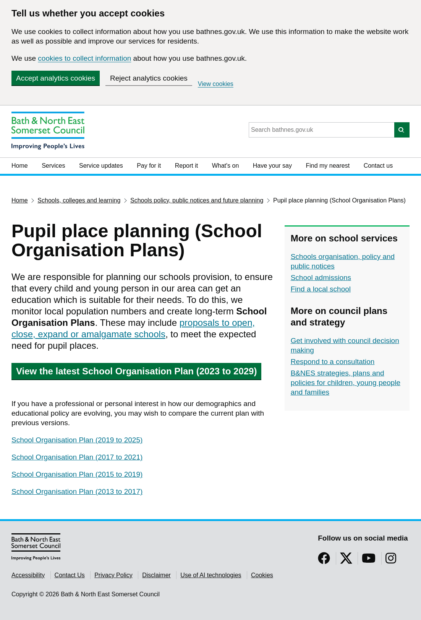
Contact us (378, 165)
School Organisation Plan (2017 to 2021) (76, 457)
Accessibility (28, 575)
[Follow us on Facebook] (324, 560)
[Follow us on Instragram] (390, 560)
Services (53, 165)
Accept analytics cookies (55, 78)
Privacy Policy (113, 575)
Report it (186, 165)
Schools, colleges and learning (78, 200)
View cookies (215, 84)
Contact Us (70, 575)
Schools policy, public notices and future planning (196, 200)
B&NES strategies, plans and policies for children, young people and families (345, 382)
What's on (225, 165)
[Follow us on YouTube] (369, 560)
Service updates (101, 165)
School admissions (321, 278)
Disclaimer (156, 575)
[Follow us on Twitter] (346, 560)
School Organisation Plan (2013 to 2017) (76, 491)
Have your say (272, 165)
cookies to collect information (84, 58)
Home (19, 165)
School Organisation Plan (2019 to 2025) (76, 440)
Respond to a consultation (333, 362)
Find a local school (321, 289)
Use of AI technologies (210, 575)
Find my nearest (328, 165)
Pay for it (149, 165)
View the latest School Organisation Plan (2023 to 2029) (136, 371)
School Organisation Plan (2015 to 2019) (76, 474)
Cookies (262, 575)
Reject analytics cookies (149, 78)
